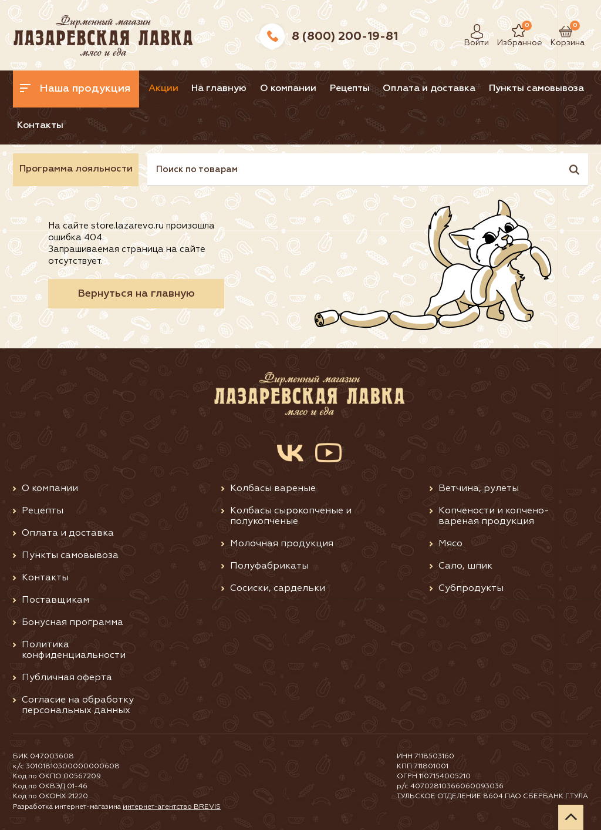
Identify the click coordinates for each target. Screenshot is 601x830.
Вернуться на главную (136, 293)
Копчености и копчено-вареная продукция (493, 516)
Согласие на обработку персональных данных (78, 705)
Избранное (511, 31)
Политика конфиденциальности (74, 650)
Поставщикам (55, 600)
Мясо (450, 544)
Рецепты (350, 88)
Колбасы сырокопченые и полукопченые (291, 516)
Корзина (562, 31)
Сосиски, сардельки (277, 588)
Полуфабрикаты (269, 566)
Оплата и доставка (429, 88)
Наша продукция (75, 88)
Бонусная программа (72, 622)
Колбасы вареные (273, 488)
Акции (163, 88)
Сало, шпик (465, 566)
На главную (219, 88)
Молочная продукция (281, 544)
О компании (288, 88)
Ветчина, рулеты (478, 488)
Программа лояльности (76, 169)
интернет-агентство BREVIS (172, 807)
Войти (473, 31)
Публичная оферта (67, 678)
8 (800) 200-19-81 (345, 36)
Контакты (40, 125)
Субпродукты (471, 588)
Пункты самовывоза (536, 88)
